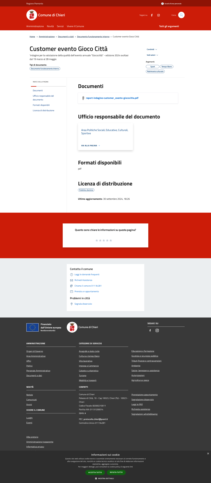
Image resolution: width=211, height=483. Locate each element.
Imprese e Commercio (89, 365)
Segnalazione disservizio (142, 399)
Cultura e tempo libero (89, 356)
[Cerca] (181, 15)
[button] (105, 478)
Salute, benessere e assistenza (145, 370)
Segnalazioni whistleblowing (144, 414)
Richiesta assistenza (140, 409)
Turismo (82, 375)
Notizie (29, 394)
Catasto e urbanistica (88, 370)
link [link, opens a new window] (131, 467)
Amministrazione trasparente (39, 441)
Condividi (152, 49)
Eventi (29, 422)
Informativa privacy (35, 446)
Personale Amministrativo (38, 370)
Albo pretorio (32, 437)
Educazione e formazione (142, 351)
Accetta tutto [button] (95, 472)
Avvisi (29, 404)
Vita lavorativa (85, 361)
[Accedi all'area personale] (171, 3)
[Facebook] (150, 15)
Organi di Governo (34, 351)
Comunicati (31, 399)
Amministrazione (47, 36)
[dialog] (105, 467)
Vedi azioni (153, 55)
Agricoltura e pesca (140, 380)
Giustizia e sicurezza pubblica (144, 356)
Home (32, 36)
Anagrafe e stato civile (89, 351)
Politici (29, 365)
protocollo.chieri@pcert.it (96, 419)
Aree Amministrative (35, 356)
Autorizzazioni (138, 375)
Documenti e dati (66, 36)
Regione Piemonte (34, 3)
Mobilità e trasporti (87, 380)
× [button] (208, 454)
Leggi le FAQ (137, 404)
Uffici (28, 361)
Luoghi (29, 417)
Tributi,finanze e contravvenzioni (146, 360)
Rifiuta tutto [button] (116, 472)
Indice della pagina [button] (40, 81)
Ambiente (135, 365)
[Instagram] (157, 15)
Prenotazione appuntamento (144, 394)
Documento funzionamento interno (93, 36)
